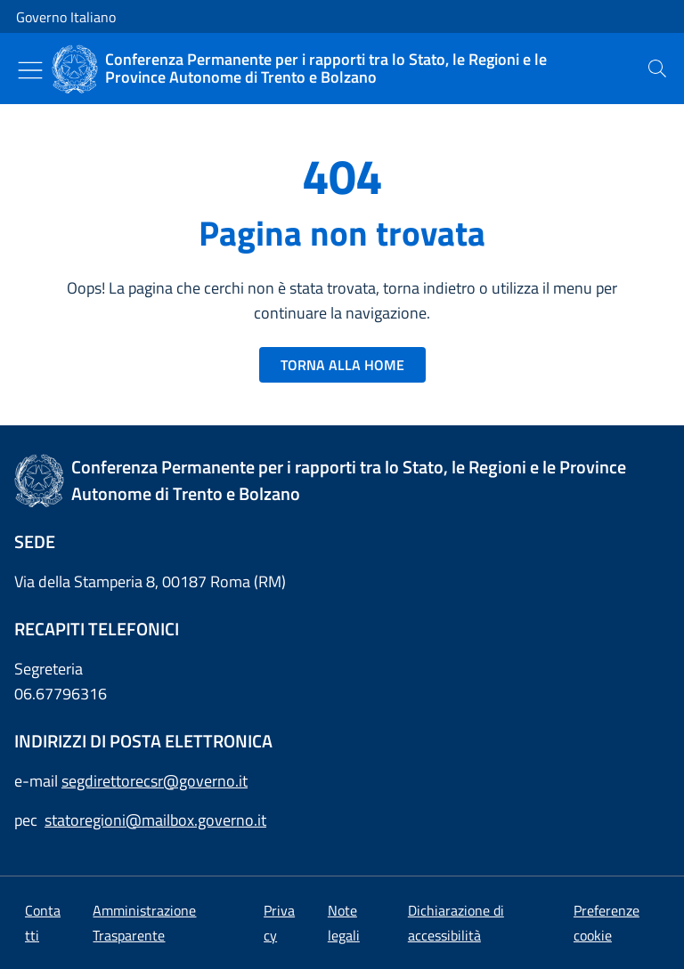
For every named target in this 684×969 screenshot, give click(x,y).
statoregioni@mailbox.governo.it (155, 820)
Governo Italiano (66, 17)
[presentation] (657, 68)
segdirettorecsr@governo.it (154, 781)
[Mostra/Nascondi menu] (30, 70)
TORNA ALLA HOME (342, 364)
